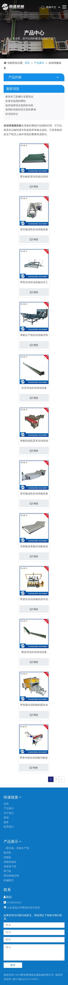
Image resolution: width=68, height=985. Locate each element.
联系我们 (9, 826)
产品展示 (9, 808)
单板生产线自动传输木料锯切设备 (34, 335)
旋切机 (7, 852)
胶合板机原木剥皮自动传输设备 (34, 176)
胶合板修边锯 (11, 875)
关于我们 (9, 813)
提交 (12, 965)
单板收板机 (10, 862)
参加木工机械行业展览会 (19, 96)
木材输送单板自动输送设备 (34, 546)
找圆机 (7, 857)
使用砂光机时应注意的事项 (20, 109)
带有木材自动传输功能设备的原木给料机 (34, 757)
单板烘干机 (10, 866)
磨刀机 (7, 871)
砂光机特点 (11, 114)
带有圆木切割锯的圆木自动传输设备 (34, 705)
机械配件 (9, 880)
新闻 (6, 817)
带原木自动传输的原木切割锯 (34, 599)
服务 (6, 822)
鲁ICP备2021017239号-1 (25, 979)
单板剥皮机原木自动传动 (34, 440)
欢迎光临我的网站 (15, 101)
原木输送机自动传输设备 (34, 229)
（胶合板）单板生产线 (16, 848)
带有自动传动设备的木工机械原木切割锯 (34, 282)
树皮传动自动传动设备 (34, 652)
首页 (6, 803)
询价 (34, 186)
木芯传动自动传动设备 (34, 388)
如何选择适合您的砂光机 (19, 105)
